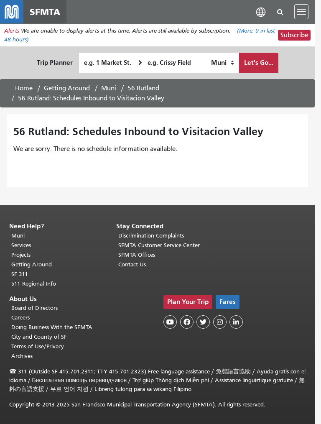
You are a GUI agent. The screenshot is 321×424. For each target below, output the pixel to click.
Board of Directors (34, 308)
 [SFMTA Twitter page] (203, 322)
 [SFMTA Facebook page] (186, 322)
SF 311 (19, 274)
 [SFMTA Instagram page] (220, 322)
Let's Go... (258, 62)
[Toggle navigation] (301, 11)
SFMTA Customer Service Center (159, 245)
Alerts (11, 30)
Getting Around (67, 88)
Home (24, 88)
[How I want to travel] (222, 63)
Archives (22, 356)
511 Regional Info (33, 283)
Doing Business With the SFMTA (51, 327)
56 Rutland (143, 88)
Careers (20, 317)
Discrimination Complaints (151, 235)
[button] (261, 11)
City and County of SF (39, 336)
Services (21, 245)
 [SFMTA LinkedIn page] (236, 322)
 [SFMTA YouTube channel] (170, 322)
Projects (21, 254)
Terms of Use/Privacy (37, 346)
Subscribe (294, 35)
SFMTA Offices (136, 254)
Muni (108, 88)
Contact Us (132, 264)
